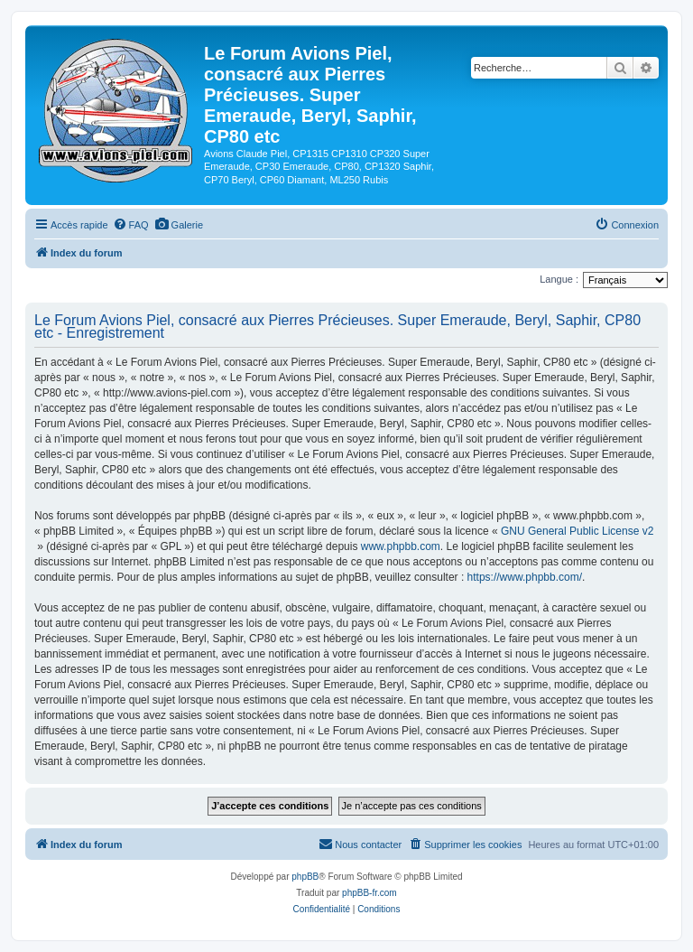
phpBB (305, 877)
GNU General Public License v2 (577, 531)
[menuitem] (131, 225)
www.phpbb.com (400, 546)
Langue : (559, 279)
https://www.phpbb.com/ (524, 577)
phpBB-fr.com (369, 893)
